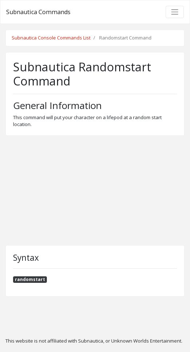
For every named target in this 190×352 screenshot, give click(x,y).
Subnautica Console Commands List (51, 37)
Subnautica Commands (38, 12)
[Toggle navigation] (175, 12)
